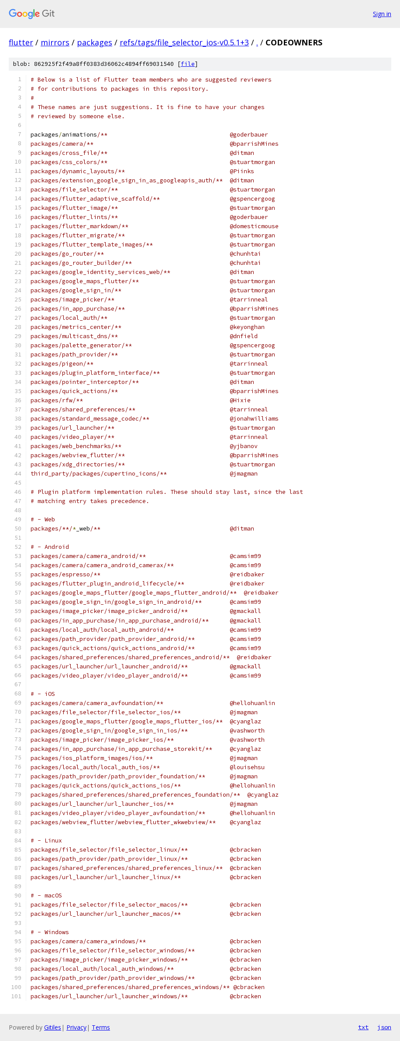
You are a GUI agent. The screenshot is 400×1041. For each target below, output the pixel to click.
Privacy (76, 1027)
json (384, 1027)
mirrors (55, 42)
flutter (21, 42)
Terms (101, 1027)
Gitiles (52, 1027)
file (188, 64)
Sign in (382, 14)
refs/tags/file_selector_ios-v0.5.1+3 (184, 42)
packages (94, 42)
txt (363, 1027)
